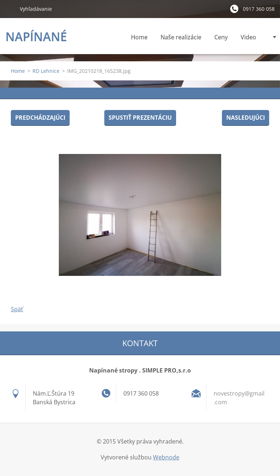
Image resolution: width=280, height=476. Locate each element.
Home (139, 37)
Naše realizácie (181, 37)
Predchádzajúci (40, 118)
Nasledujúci (245, 118)
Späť (17, 309)
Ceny (221, 37)
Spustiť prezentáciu (140, 118)
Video (248, 37)
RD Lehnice (46, 70)
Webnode (166, 457)
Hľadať (9, 8)
